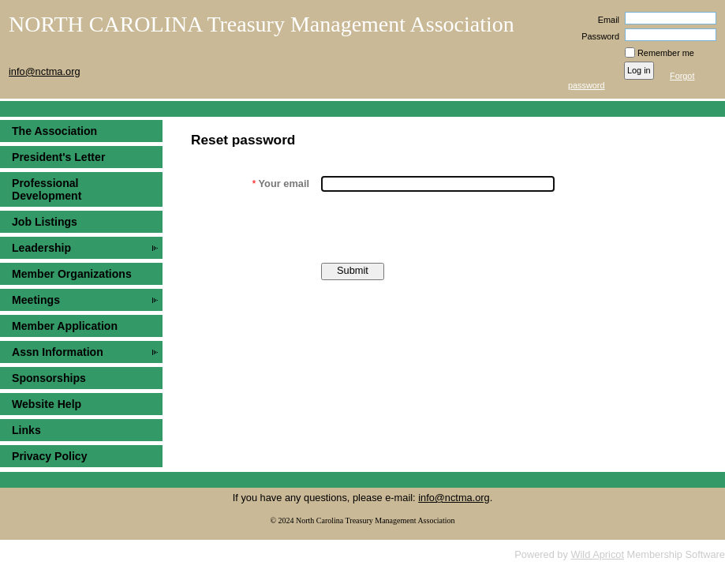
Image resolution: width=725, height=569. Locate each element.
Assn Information (57, 352)
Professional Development (46, 189)
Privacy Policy (49, 456)
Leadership (41, 247)
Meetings (36, 300)
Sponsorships (49, 378)
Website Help (46, 404)
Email (605, 19)
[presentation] (441, 227)
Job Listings (44, 221)
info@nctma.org (454, 497)
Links (26, 430)
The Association (54, 131)
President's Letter (58, 157)
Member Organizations (72, 274)
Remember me (665, 53)
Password (597, 36)
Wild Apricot (597, 554)
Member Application (65, 326)
